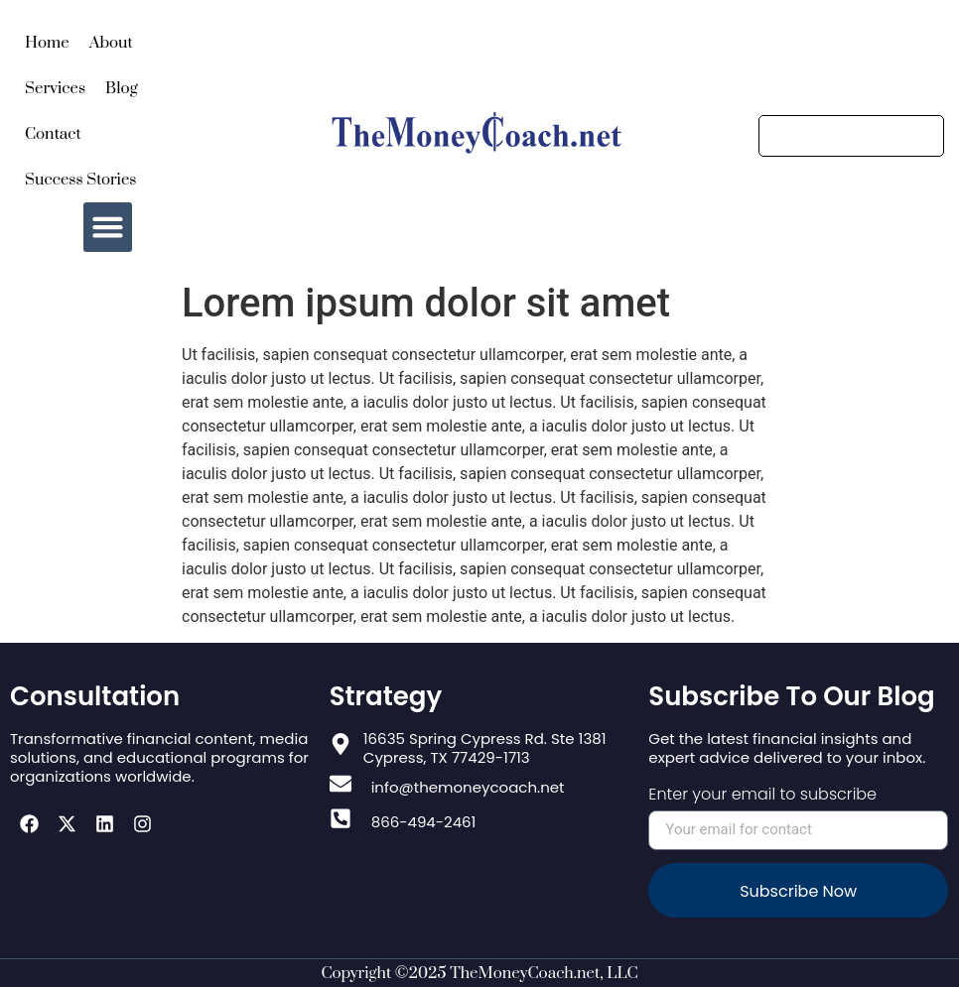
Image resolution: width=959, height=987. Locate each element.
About (111, 43)
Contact (53, 134)
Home (47, 43)
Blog (121, 88)
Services (55, 88)
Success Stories (81, 179)
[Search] (851, 136)
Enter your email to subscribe (762, 796)
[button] (108, 227)
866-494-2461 (424, 821)
